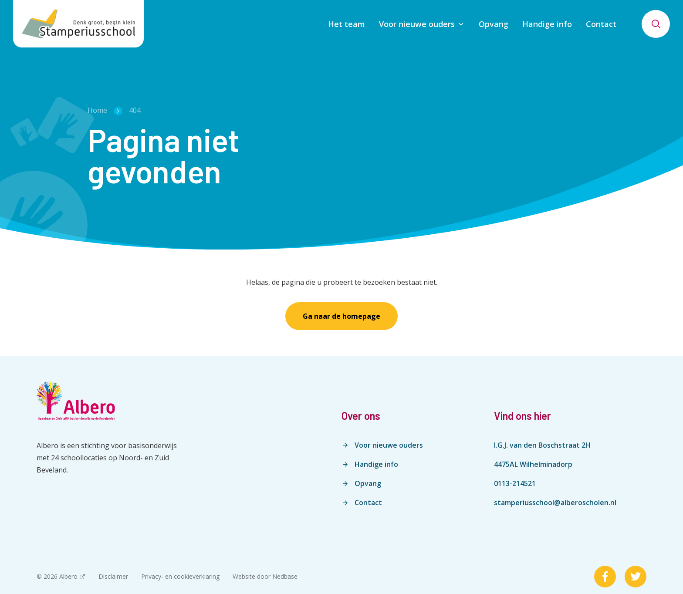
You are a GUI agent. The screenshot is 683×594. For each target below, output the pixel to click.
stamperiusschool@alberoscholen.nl (555, 502)
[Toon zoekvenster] (656, 24)
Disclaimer (113, 576)
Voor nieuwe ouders (417, 24)
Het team (346, 24)
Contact (601, 24)
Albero (68, 576)
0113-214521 (515, 483)
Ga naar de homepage (341, 316)
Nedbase (285, 576)
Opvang (493, 24)
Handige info (547, 24)
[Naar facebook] (605, 576)
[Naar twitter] (635, 576)
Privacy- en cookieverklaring (180, 576)
